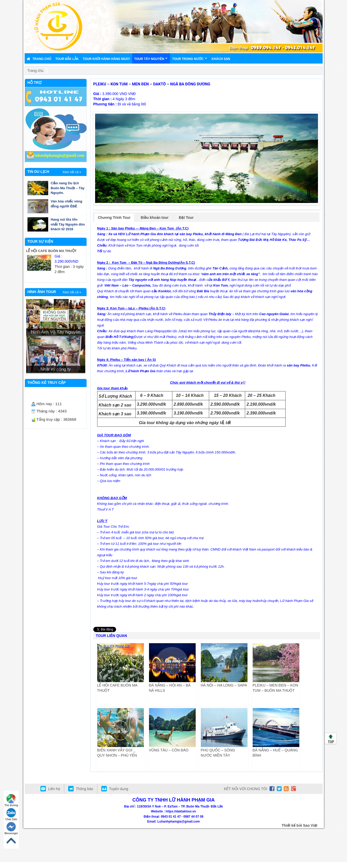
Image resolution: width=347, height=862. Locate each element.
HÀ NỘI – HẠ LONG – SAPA (224, 719)
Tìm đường (11, 800)
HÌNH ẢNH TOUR (41, 292)
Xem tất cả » (71, 172)
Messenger (11, 828)
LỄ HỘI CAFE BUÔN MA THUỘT (51, 251)
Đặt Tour (186, 251)
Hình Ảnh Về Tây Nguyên (56, 332)
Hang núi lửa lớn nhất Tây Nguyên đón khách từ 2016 (68, 224)
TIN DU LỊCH (38, 171)
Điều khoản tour (154, 251)
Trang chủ (35, 71)
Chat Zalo (11, 814)
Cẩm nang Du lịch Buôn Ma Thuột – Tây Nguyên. (68, 188)
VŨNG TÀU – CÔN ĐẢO (169, 784)
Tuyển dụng (118, 822)
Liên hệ (54, 822)
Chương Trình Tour (114, 251)
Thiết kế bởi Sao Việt (299, 859)
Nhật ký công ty (55, 369)
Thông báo (84, 822)
